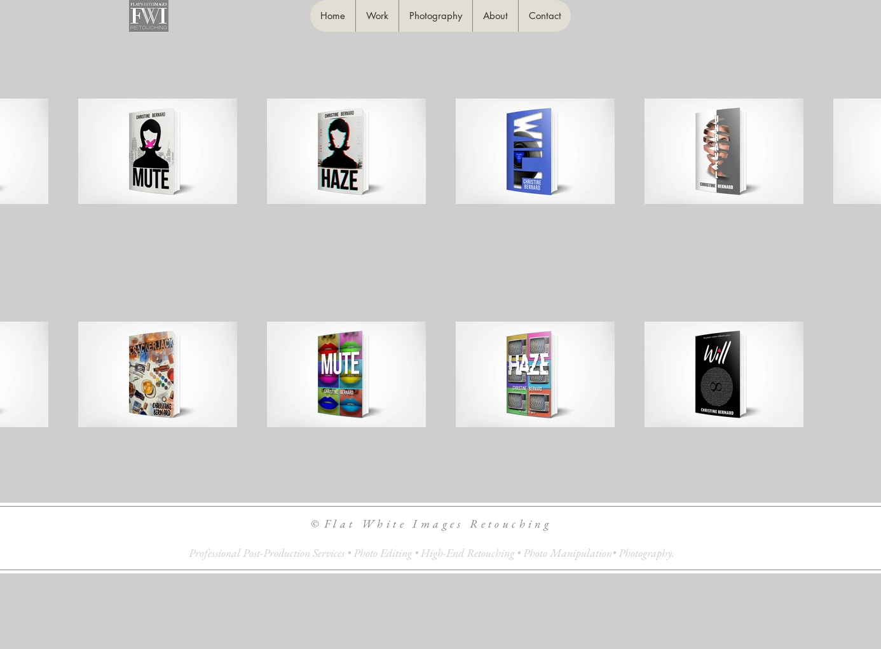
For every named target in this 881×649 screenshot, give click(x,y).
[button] (377, 16)
